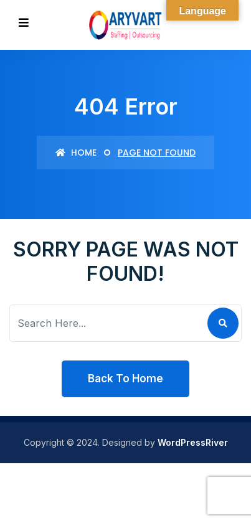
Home (76, 152)
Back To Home (125, 378)
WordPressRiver (193, 442)
